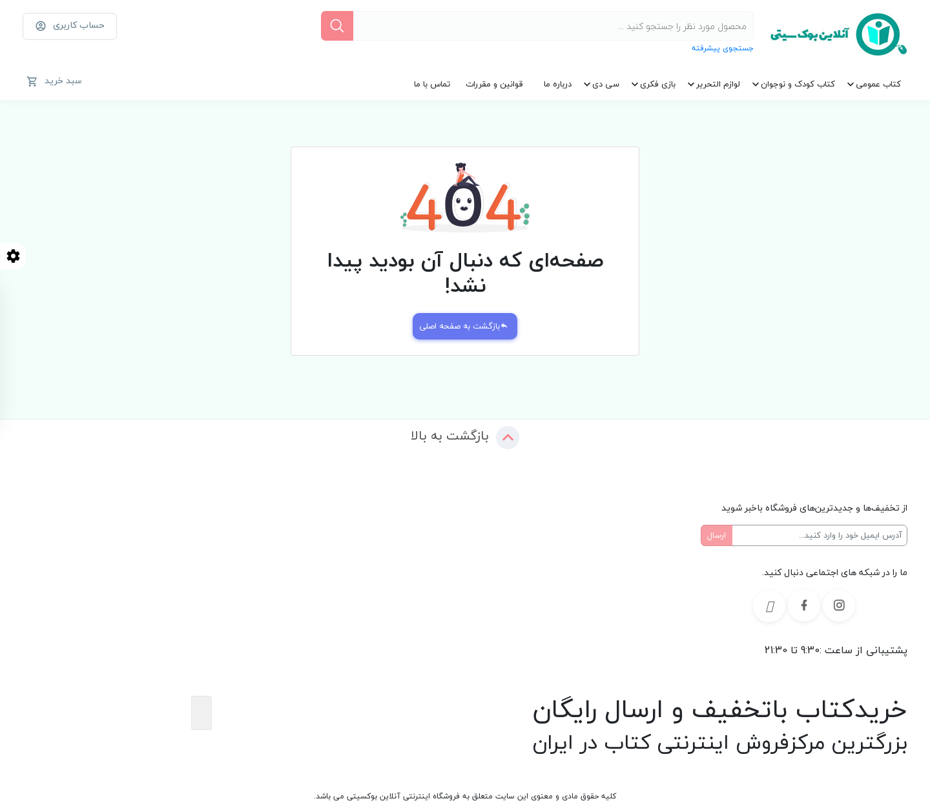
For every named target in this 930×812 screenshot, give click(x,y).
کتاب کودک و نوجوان (798, 84)
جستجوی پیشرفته (723, 48)
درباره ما (558, 84)
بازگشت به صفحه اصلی (463, 326)
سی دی (605, 84)
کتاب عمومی (878, 84)
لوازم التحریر (718, 84)
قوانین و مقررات (494, 84)
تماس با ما (432, 84)
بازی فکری (658, 84)
